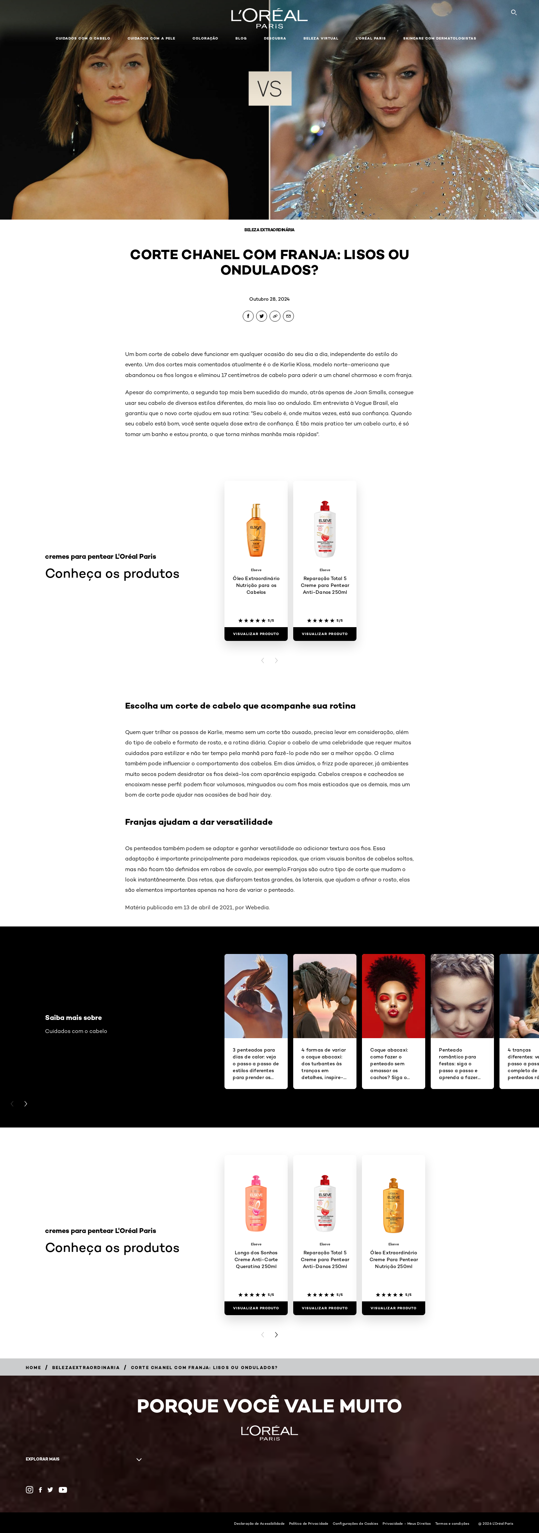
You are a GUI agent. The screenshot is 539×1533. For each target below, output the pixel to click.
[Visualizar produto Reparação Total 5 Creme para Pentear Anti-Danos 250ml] (324, 634)
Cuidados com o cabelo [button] (83, 38)
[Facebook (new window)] (40, 1490)
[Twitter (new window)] (50, 1489)
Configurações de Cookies (355, 1523)
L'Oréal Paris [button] (371, 38)
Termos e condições (452, 1523)
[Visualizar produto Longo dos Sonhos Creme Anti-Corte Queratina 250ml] (256, 1308)
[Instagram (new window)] (29, 1489)
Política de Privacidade (308, 1523)
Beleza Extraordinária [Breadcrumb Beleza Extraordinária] (269, 229)
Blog (241, 38)
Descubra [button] (275, 38)
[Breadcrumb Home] (33, 1367)
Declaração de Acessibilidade (259, 1523)
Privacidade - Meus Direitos (407, 1523)
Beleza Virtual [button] (321, 38)
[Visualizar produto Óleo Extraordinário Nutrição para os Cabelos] (256, 634)
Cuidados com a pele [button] (151, 38)
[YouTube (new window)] (63, 1490)
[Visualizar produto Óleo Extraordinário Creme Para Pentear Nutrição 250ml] (393, 1308)
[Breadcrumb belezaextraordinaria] (86, 1367)
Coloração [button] (205, 38)
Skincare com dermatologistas (439, 38)
